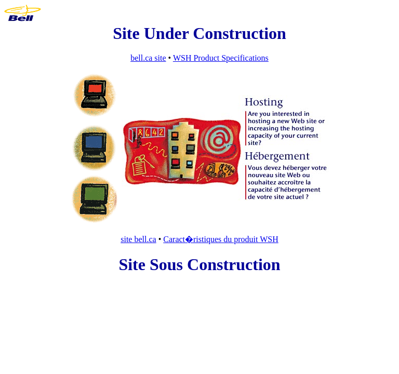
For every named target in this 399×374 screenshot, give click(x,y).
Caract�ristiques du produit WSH (220, 239)
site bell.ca (138, 239)
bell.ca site (148, 58)
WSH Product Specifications (221, 58)
